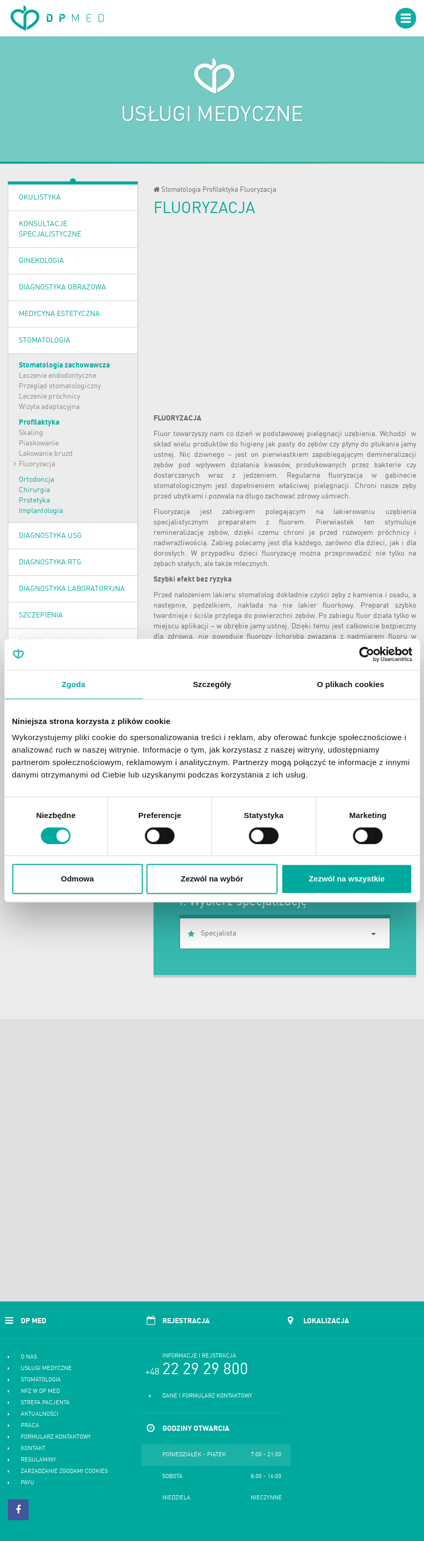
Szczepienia (41, 615)
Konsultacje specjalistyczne (50, 229)
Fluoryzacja (37, 464)
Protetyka (34, 500)
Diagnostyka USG (50, 535)
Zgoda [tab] (73, 684)
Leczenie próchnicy (49, 396)
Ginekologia (41, 261)
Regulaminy (38, 1460)
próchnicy (393, 532)
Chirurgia (34, 490)
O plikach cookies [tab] (350, 684)
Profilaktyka (39, 422)
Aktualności (39, 1414)
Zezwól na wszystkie (346, 878)
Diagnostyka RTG (50, 562)
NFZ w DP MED (40, 1391)
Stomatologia (44, 340)
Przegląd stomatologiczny (60, 386)
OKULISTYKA (40, 197)
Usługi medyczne (46, 1369)
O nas (29, 1357)
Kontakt (33, 1449)
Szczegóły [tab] (212, 684)
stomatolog (256, 595)
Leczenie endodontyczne (57, 375)
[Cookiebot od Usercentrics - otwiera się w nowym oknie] (366, 654)
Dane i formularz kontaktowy (207, 1396)
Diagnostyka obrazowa (62, 287)
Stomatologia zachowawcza (64, 365)
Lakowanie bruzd (46, 453)
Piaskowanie (39, 443)
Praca (30, 1426)
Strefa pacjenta (45, 1403)
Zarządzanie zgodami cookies (64, 1471)
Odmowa (77, 878)
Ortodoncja (36, 479)
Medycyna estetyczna (59, 314)
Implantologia (41, 511)
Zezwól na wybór (212, 878)
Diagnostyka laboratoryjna (72, 588)
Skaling (31, 433)
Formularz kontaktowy (56, 1437)
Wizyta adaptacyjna (49, 407)
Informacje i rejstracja (199, 1356)
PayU (27, 1483)
